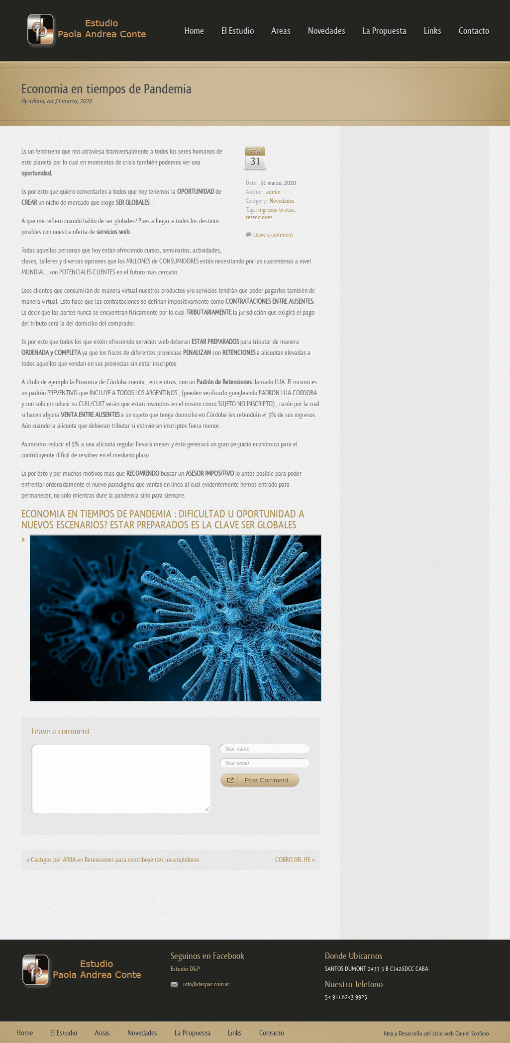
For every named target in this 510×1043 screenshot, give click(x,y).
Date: (251, 183)
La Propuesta (385, 30)
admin (36, 101)
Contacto (474, 30)
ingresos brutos (276, 210)
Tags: (251, 210)
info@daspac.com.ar (206, 984)
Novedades (326, 30)
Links (432, 30)
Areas (281, 30)
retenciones (259, 217)
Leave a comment (273, 235)
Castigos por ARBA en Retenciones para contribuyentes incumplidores (113, 860)
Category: (256, 201)
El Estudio (237, 30)
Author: (254, 192)
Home (194, 30)
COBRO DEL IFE (295, 860)
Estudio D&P (185, 969)
